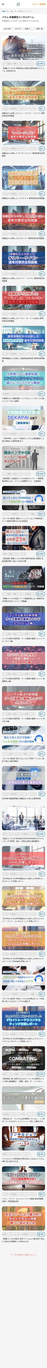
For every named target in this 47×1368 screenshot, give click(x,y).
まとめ (5, 109)
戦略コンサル (17, 64)
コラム (12, 11)
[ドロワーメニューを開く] (3, 4)
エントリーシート (33, 1114)
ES (23, 1114)
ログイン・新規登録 (38, 4)
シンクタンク (35, 394)
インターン (29, 64)
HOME (4, 11)
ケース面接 (7, 64)
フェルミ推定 (7, 754)
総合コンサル (17, 474)
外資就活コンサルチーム (18, 109)
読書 (4, 554)
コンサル (33, 109)
